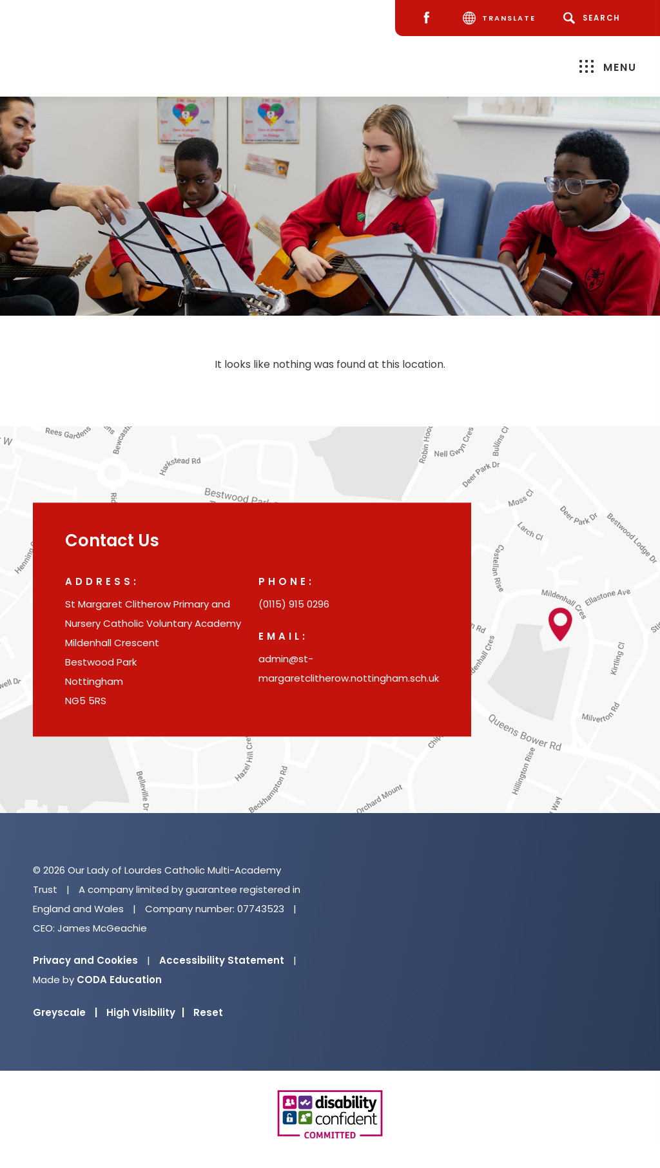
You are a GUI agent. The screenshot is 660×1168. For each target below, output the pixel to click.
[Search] (594, 18)
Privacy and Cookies (85, 960)
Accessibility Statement (221, 960)
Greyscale (65, 1012)
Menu (608, 66)
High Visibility (145, 1012)
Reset (208, 1012)
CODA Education (119, 979)
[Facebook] (429, 18)
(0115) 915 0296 (293, 604)
